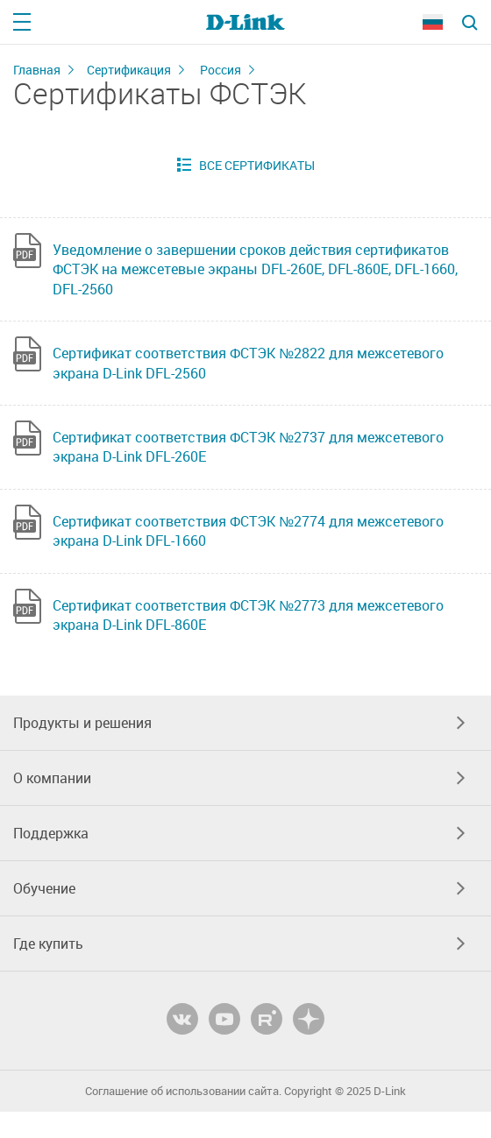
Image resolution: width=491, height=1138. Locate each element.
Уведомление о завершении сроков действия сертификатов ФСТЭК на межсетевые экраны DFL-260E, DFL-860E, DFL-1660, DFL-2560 (255, 269)
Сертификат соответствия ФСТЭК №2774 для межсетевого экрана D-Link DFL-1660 (248, 531)
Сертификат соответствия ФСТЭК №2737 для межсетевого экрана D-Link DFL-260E (248, 447)
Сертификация (129, 69)
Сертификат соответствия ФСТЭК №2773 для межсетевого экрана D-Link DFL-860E (248, 615)
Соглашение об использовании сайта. (183, 1091)
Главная (36, 69)
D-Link (390, 1091)
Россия (220, 69)
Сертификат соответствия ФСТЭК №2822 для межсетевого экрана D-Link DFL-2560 (248, 362)
